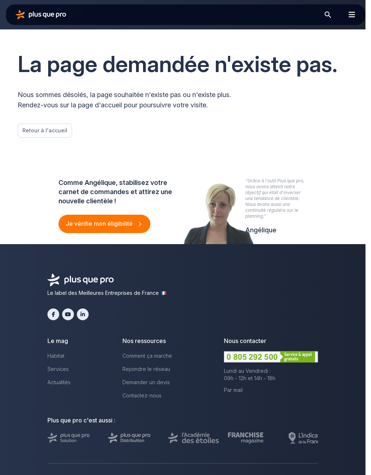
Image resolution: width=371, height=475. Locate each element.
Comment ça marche (147, 356)
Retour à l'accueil (44, 130)
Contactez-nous (141, 395)
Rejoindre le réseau (146, 369)
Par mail (233, 390)
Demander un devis (146, 382)
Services (58, 369)
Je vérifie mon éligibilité (100, 223)
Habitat (55, 356)
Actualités (59, 382)
